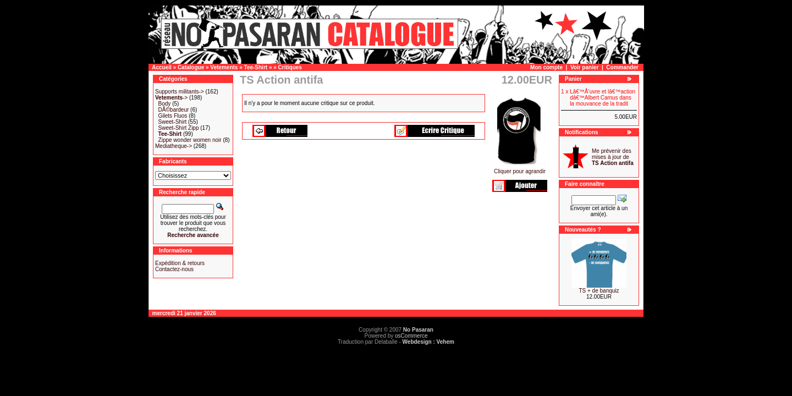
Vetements (224, 67)
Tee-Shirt (256, 67)
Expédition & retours (180, 263)
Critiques (290, 67)
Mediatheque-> (173, 146)
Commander (622, 67)
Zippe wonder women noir (190, 140)
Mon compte (546, 67)
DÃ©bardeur (173, 110)
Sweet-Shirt (172, 122)
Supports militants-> (179, 92)
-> (171, 98)
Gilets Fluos (173, 116)
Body (164, 104)
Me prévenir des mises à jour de (613, 157)
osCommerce (411, 336)
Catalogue (191, 67)
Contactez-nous (174, 269)
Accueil (162, 67)
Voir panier (584, 67)
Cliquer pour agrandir (519, 168)
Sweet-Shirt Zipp (178, 128)
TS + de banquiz (599, 291)
